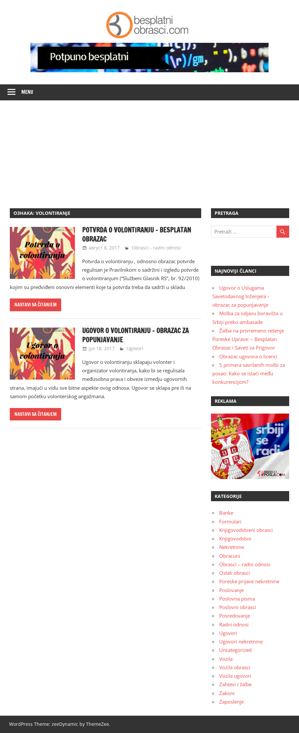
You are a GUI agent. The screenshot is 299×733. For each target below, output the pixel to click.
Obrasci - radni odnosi (156, 248)
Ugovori (135, 348)
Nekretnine (231, 547)
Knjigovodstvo (235, 538)
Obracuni (229, 556)
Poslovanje (231, 590)
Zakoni (227, 693)
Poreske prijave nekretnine (249, 581)
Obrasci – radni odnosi (244, 564)
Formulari (230, 521)
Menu (27, 92)
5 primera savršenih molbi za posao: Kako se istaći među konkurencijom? (248, 373)
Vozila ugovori (235, 676)
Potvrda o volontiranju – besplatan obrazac (136, 234)
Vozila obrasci (234, 667)
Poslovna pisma (237, 598)
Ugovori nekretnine (241, 641)
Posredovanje (234, 615)
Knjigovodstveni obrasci (246, 530)
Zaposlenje (231, 701)
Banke (226, 512)
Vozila (226, 659)
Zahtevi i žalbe (235, 684)
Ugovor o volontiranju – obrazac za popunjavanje (135, 335)
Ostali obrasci (234, 573)
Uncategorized (235, 650)
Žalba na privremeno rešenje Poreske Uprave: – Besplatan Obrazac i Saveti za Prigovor (248, 339)
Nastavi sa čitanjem (35, 304)
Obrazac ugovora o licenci (248, 356)
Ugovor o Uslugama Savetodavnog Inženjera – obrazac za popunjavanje (241, 296)
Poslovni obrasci (237, 607)
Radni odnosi (234, 624)
